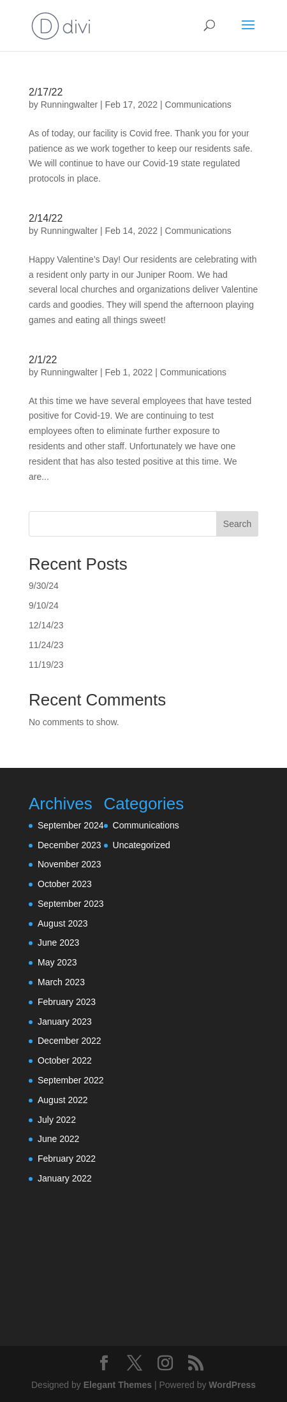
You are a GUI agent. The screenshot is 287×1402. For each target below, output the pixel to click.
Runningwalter (69, 104)
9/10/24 (44, 605)
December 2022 (69, 1041)
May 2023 (57, 962)
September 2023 (71, 904)
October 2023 (65, 884)
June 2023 (58, 942)
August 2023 (63, 923)
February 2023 (67, 1002)
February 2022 (67, 1158)
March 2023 (61, 982)
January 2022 (65, 1178)
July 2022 (57, 1120)
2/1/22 (43, 359)
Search (237, 524)
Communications (198, 104)
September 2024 (71, 825)
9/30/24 (44, 586)
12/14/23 (46, 625)
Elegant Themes (118, 1385)
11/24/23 (46, 645)
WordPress (232, 1385)
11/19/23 (46, 665)
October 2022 (65, 1060)
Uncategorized (141, 845)
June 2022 (58, 1139)
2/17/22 (46, 92)
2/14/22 (46, 218)
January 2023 (65, 1021)
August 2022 (63, 1100)
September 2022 (71, 1080)
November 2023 (69, 864)
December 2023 (69, 845)
